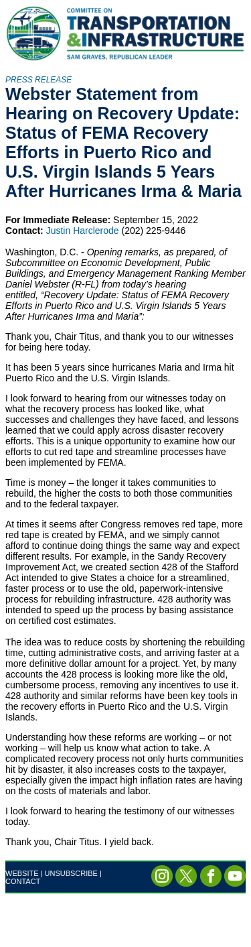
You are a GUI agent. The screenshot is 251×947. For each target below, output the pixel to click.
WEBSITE (22, 873)
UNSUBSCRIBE (71, 873)
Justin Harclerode (82, 230)
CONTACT (22, 881)
